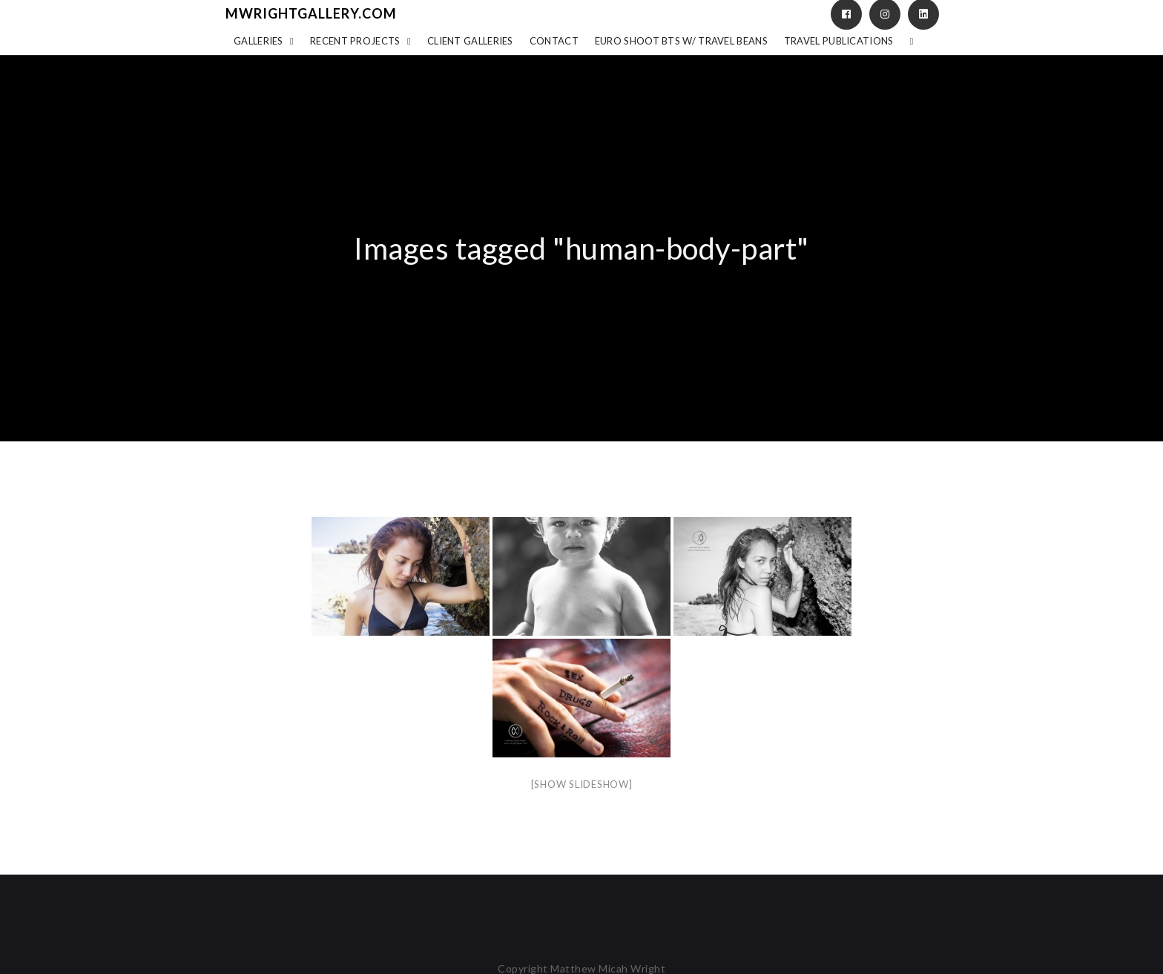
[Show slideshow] (582, 784)
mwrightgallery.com (311, 13)
